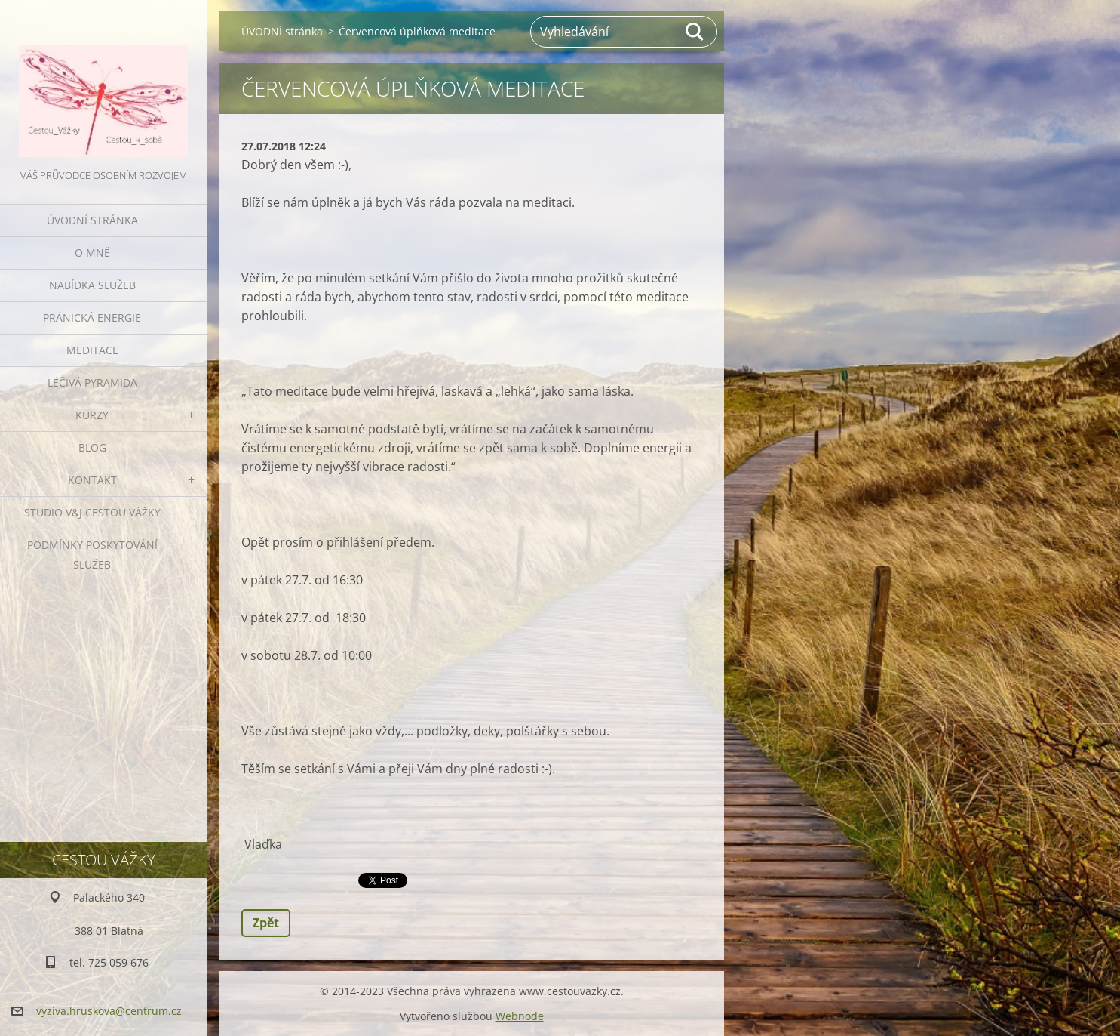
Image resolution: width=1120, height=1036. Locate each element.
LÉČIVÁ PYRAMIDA (92, 382)
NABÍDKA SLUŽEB (92, 285)
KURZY (92, 415)
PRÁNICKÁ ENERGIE (92, 317)
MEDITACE (92, 350)
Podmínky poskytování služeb (92, 555)
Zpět (266, 922)
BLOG (92, 447)
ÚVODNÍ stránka (92, 220)
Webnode (520, 1016)
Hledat (695, 31)
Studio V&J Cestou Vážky (92, 512)
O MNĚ (92, 252)
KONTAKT (92, 480)
